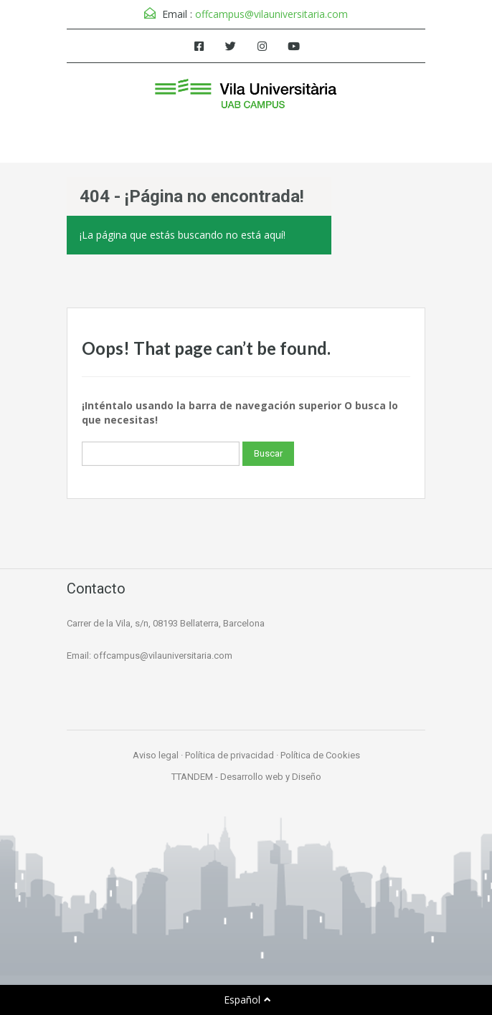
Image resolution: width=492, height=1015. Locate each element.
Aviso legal (156, 755)
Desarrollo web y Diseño (270, 776)
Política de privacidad (229, 755)
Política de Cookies (320, 755)
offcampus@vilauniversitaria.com (271, 14)
